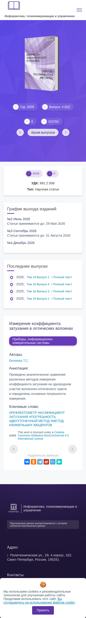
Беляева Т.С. (19, 360)
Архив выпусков (43, 132)
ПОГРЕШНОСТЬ (43, 417)
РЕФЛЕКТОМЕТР (24, 413)
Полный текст (61, 277)
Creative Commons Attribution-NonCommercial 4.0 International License (43, 435)
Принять (43, 610)
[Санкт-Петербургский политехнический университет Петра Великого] (13, 513)
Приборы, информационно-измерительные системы (32, 341)
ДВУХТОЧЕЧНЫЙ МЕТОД (30, 421)
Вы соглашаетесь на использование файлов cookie (39, 600)
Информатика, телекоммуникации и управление (40, 16)
